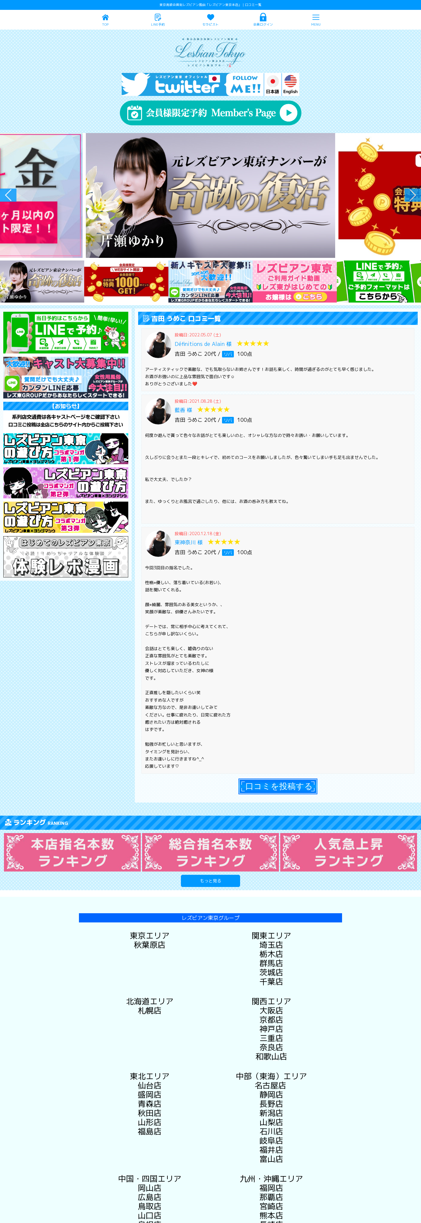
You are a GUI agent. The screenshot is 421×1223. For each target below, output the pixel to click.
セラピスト (210, 24)
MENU (316, 24)
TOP (105, 24)
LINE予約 (158, 24)
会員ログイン (263, 24)
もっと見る (210, 881)
